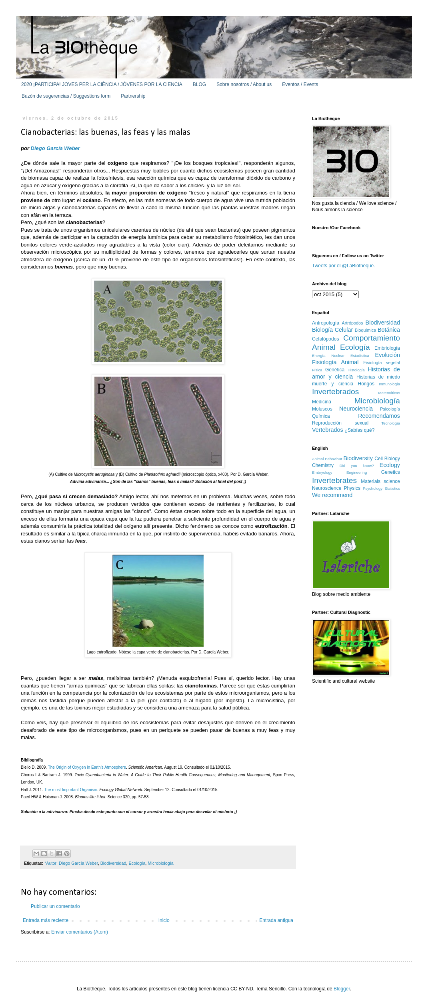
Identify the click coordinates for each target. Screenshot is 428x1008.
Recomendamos (379, 416)
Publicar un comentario (55, 906)
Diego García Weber (55, 148)
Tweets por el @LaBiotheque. (343, 266)
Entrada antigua (276, 920)
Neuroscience (326, 488)
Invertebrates (334, 480)
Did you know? (357, 465)
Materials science (380, 481)
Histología (356, 370)
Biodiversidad (113, 863)
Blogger (342, 989)
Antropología (325, 323)
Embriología (387, 348)
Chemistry (323, 465)
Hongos (366, 384)
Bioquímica (365, 330)
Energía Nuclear (328, 355)
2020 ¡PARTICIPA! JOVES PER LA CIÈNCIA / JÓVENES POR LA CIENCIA (101, 84)
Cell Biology (387, 458)
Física (317, 370)
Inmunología (389, 384)
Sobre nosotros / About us (244, 84)
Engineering (356, 472)
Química (321, 416)
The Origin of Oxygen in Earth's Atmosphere (87, 767)
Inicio (164, 920)
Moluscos (322, 409)
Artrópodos (352, 323)
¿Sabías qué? (360, 430)
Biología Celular (332, 330)
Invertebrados (335, 391)
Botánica (389, 330)
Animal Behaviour (327, 459)
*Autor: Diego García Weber (71, 863)
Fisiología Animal (335, 362)
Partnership (133, 96)
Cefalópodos (325, 339)
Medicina (321, 402)
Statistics (392, 488)
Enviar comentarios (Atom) (79, 932)
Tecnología (391, 423)
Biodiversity (358, 458)
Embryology (322, 472)
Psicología (390, 409)
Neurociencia (356, 408)
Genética (334, 370)
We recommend (332, 495)
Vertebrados (327, 430)
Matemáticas (389, 393)
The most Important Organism (70, 790)
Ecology (390, 465)
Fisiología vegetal (381, 362)
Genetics (390, 472)
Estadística (359, 355)
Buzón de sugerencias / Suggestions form (66, 96)
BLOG (199, 84)
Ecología (137, 863)
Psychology (372, 488)
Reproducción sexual (340, 423)
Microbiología (161, 863)
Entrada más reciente (45, 920)
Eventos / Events (300, 84)
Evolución (387, 355)
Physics (352, 488)
